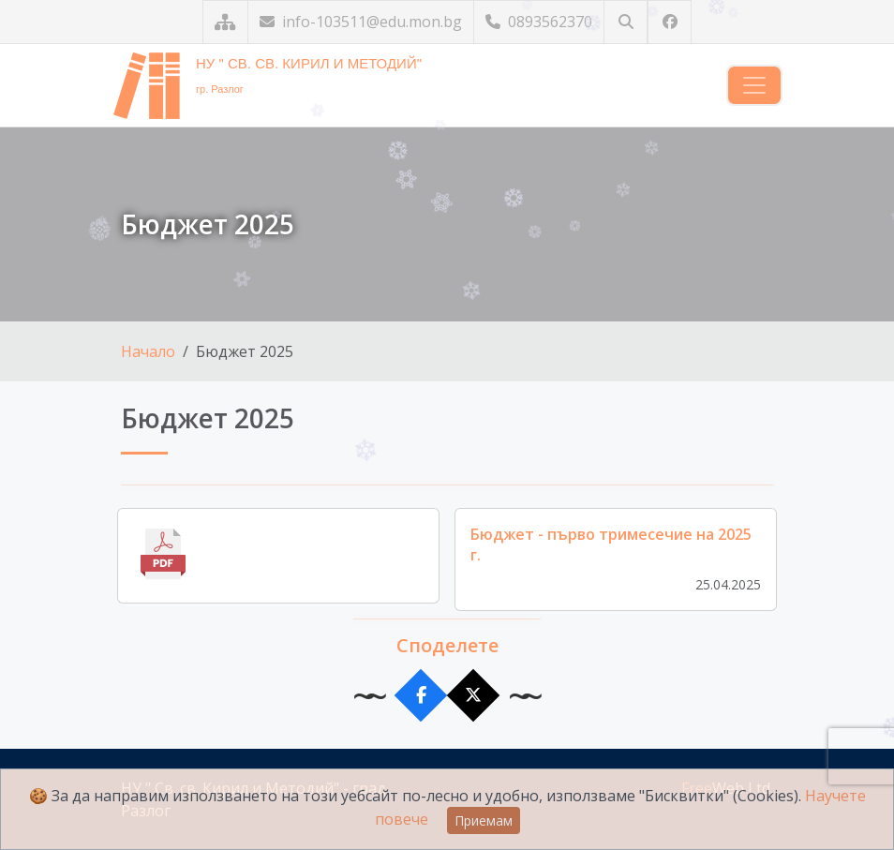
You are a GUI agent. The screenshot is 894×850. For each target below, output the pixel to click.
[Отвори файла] (278, 556)
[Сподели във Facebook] (421, 696)
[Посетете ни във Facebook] (669, 22)
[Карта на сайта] (225, 22)
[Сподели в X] (473, 696)
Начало (148, 351)
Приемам (483, 820)
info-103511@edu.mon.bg (361, 21)
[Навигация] (754, 85)
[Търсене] (625, 22)
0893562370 (538, 21)
